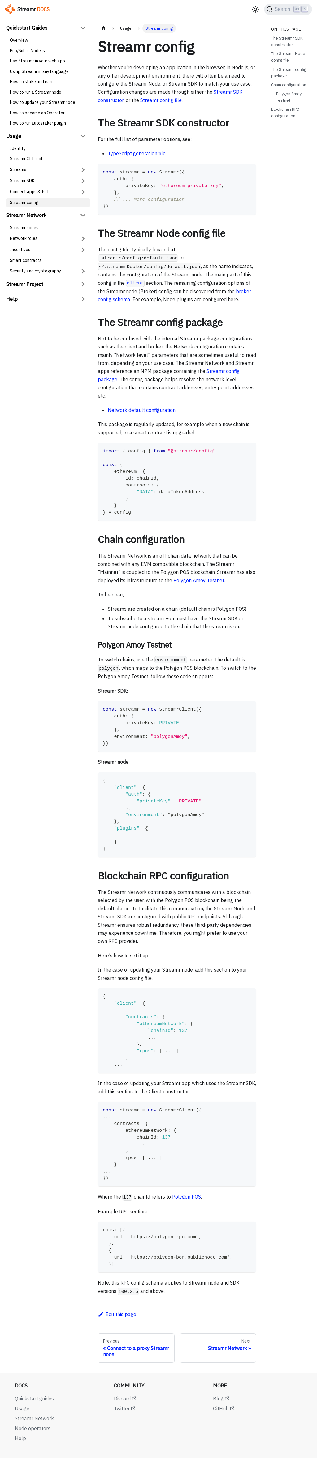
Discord (125, 1399)
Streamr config (24, 202)
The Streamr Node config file (288, 57)
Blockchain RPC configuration (285, 112)
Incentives (20, 249)
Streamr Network (26, 215)
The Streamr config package (288, 73)
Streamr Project (24, 284)
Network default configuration (142, 410)
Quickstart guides (34, 1399)
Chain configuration (288, 85)
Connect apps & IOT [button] (29, 192)
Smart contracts (25, 260)
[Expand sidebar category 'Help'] (83, 299)
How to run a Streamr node (35, 92)
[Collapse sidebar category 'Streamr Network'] (83, 215)
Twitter (124, 1408)
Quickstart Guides (26, 28)
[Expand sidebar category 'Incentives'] (83, 250)
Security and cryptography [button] (35, 271)
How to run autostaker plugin (38, 123)
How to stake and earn (32, 81)
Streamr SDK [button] (22, 180)
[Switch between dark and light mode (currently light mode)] (255, 9)
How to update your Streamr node (42, 102)
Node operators (32, 1428)
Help (12, 299)
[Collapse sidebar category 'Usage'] (83, 136)
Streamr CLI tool (26, 158)
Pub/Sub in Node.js (27, 50)
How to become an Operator (37, 113)
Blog (221, 1399)
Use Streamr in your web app (37, 61)
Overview (19, 40)
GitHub (223, 1408)
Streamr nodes (24, 227)
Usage (13, 136)
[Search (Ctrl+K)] (288, 9)
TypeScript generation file (137, 153)
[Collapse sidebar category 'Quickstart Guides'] (83, 28)
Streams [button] (18, 169)
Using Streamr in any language (39, 71)
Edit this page (117, 1314)
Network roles (23, 238)
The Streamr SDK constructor (287, 41)
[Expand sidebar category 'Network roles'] (83, 239)
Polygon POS (186, 1197)
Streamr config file (161, 100)
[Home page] (104, 28)
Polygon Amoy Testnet (198, 580)
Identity (18, 148)
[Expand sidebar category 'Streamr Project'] (83, 284)
